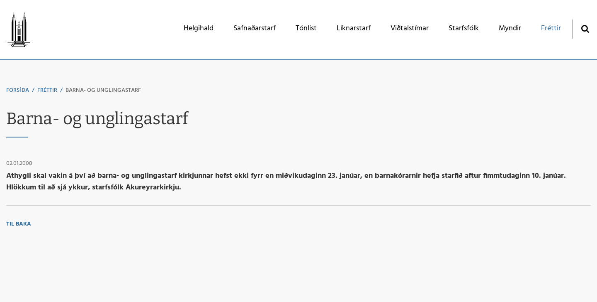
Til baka (18, 224)
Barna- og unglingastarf (103, 90)
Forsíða (17, 90)
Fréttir (47, 90)
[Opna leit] (585, 28)
